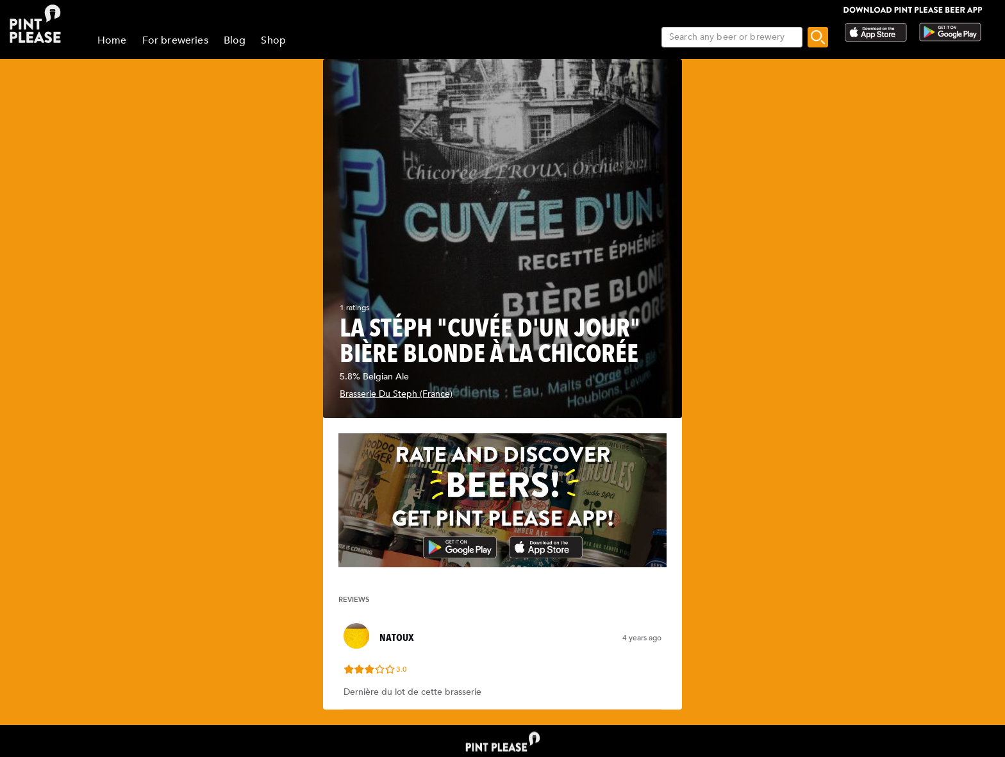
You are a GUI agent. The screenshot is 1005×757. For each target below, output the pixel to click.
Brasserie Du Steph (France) (396, 394)
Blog (235, 40)
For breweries (175, 40)
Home (112, 40)
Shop (273, 40)
